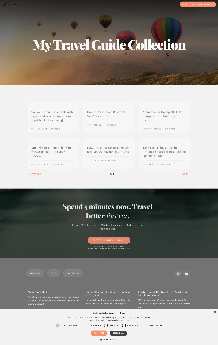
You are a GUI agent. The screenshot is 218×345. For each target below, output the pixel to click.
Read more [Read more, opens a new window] (124, 320)
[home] (9, 4)
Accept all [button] (99, 333)
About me (79, 4)
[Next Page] (186, 174)
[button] (109, 340)
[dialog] (109, 327)
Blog (97, 4)
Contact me (116, 4)
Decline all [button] (118, 333)
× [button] (215, 312)
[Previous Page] (34, 174)
